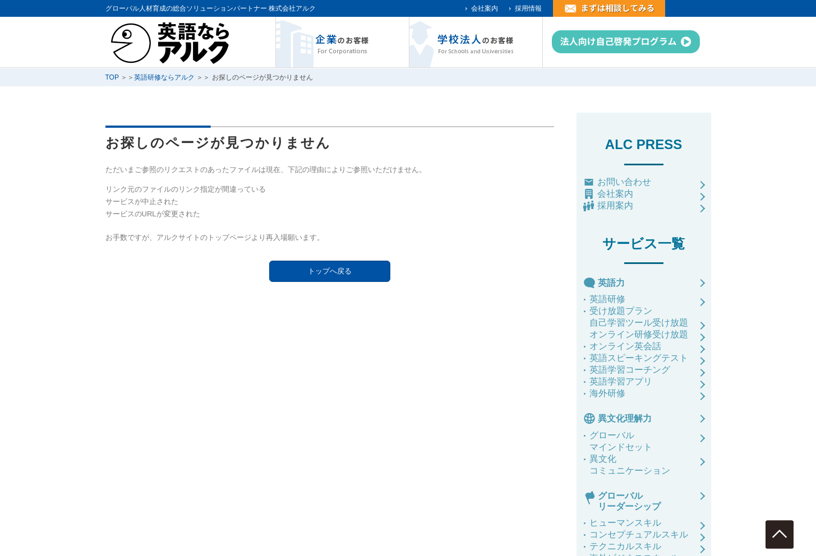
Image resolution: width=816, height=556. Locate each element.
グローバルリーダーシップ (629, 501)
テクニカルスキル (625, 546)
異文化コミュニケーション (629, 464)
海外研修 (607, 393)
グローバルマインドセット (620, 441)
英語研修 (607, 299)
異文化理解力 (625, 418)
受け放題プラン (620, 311)
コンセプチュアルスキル (638, 534)
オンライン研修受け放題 (638, 334)
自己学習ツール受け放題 (638, 322)
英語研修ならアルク (164, 77)
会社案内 (484, 8)
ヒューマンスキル (625, 522)
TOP (112, 77)
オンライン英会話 (625, 346)
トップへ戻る (330, 271)
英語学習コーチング (629, 369)
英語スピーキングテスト (638, 358)
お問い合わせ (624, 182)
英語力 (611, 283)
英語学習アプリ (620, 381)
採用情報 (528, 8)
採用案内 (615, 205)
